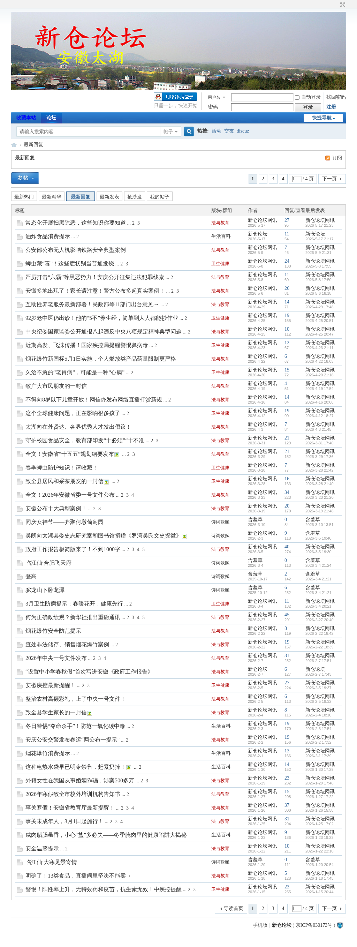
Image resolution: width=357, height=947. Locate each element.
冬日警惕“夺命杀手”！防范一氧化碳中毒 (75, 726)
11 (286, 233)
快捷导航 (322, 117)
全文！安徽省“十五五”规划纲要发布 (69, 454)
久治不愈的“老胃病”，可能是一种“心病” (74, 372)
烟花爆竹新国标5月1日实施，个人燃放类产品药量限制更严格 (100, 359)
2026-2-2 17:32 (318, 742)
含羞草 (255, 519)
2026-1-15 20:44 (319, 892)
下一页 (329, 178)
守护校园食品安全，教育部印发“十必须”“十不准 (84, 440)
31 (286, 655)
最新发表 (109, 197)
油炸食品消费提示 (47, 236)
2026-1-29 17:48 (319, 783)
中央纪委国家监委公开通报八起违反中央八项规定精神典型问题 (103, 332)
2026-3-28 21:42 (319, 470)
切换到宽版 (342, 5)
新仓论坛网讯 (262, 220)
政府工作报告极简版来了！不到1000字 (72, 549)
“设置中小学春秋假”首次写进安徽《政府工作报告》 (89, 672)
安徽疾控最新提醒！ (50, 685)
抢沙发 (134, 197)
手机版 (260, 925)
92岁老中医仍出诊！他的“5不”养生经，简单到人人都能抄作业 (101, 318)
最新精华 (51, 197)
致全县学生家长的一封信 (56, 712)
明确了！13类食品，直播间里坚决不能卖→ (78, 876)
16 (286, 478)
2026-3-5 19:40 (318, 538)
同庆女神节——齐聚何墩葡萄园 (64, 522)
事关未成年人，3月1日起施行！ (64, 821)
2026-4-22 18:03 (319, 361)
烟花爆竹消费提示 (47, 753)
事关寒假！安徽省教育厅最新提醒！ (70, 808)
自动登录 (308, 97)
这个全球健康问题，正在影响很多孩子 (72, 413)
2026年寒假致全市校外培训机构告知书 (72, 794)
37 (286, 805)
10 (286, 329)
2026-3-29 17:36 (319, 456)
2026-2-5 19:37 (318, 688)
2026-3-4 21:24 (318, 565)
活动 (216, 131)
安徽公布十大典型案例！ (56, 508)
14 (286, 302)
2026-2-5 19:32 (318, 701)
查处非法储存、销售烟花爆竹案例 (67, 644)
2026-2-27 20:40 (319, 620)
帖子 (168, 131)
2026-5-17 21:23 (319, 225)
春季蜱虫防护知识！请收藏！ (61, 468)
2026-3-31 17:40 (319, 443)
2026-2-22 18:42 (319, 633)
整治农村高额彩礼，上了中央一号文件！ (75, 699)
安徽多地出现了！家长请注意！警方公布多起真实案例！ (95, 291)
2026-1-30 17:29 (319, 769)
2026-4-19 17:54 (319, 388)
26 (286, 288)
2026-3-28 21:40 (319, 484)
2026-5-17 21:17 (319, 239)
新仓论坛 (14, 145)
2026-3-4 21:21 (318, 579)
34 (286, 492)
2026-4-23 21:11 (319, 348)
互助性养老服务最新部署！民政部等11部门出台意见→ (92, 304)
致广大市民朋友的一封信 (56, 386)
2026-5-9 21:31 (318, 252)
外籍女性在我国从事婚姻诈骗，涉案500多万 (79, 780)
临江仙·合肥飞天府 (48, 563)
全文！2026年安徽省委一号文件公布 (70, 495)
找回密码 (336, 97)
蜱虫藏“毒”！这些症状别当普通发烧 (69, 263)
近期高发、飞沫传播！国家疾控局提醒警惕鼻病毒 (86, 345)
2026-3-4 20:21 (318, 606)
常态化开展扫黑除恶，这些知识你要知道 (75, 223)
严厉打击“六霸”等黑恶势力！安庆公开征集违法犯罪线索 (94, 277)
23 (286, 778)
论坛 (51, 117)
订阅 (337, 157)
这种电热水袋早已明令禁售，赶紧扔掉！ (75, 767)
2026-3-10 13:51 (319, 525)
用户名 (214, 97)
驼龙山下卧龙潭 (44, 590)
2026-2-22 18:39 (319, 647)
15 (286, 370)
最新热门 (24, 197)
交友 (229, 131)
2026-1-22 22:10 (319, 851)
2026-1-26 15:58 (319, 810)
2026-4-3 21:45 (318, 429)
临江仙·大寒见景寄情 (51, 862)
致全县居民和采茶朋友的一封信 (64, 481)
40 (286, 546)
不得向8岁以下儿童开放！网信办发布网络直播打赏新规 (93, 400)
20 (286, 506)
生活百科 (221, 236)
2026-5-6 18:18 (318, 293)
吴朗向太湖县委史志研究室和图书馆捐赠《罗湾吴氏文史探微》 (103, 536)
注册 (331, 107)
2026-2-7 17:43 (318, 674)
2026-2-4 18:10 (318, 715)
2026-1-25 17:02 (319, 824)
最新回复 (33, 144)
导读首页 (233, 908)
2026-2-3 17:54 (318, 729)
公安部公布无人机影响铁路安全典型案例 (75, 250)
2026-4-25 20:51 (319, 320)
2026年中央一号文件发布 (56, 658)
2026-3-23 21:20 (319, 497)
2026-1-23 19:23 (319, 837)
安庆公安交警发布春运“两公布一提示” (72, 740)
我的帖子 (159, 197)
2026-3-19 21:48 (319, 511)
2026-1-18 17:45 (319, 878)
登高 (31, 576)
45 (286, 614)
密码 (213, 107)
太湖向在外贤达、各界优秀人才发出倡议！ (78, 427)
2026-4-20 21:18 (319, 375)
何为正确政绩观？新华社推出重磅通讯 (72, 617)
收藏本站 (26, 117)
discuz (243, 131)
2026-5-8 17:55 (318, 266)
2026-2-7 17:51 (318, 661)
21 (286, 438)
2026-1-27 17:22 (319, 797)
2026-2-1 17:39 (318, 756)
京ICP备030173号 (314, 925)
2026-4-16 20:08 (319, 402)
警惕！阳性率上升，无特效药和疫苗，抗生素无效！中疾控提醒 (103, 889)
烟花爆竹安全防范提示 (53, 631)
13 (286, 750)
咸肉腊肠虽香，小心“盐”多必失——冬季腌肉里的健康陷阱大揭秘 (106, 835)
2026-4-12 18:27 (319, 416)
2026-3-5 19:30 (318, 552)
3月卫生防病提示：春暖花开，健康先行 (74, 604)
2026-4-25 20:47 (319, 334)
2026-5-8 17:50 (318, 280)
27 (286, 220)
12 (286, 342)
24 (286, 261)
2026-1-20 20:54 (319, 865)
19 (286, 315)
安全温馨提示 (42, 848)
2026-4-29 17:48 (319, 307)
